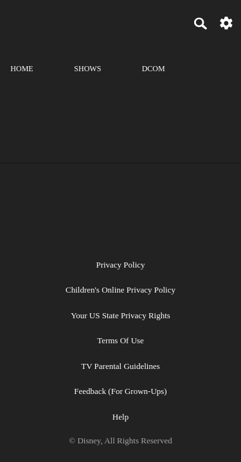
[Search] (200, 23)
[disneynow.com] (33, 21)
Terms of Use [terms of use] (120, 340)
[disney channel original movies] (153, 57)
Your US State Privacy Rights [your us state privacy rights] (120, 315)
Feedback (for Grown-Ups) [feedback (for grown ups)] (120, 391)
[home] (22, 57)
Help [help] (120, 417)
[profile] (219, 57)
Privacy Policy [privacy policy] (120, 265)
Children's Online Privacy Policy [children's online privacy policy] (120, 290)
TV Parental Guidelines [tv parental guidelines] (120, 366)
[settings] (226, 22)
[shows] (87, 57)
